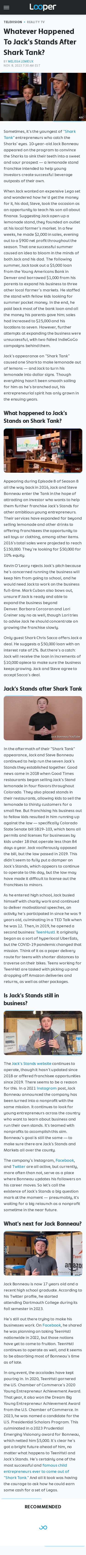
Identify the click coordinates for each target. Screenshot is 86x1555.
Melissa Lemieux (20, 61)
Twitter (18, 1166)
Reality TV (36, 22)
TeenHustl (45, 932)
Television (13, 22)
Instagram (47, 1088)
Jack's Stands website (31, 1063)
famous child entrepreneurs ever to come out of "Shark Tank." (36, 1471)
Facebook (64, 1160)
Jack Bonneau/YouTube (65, 736)
